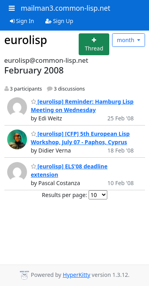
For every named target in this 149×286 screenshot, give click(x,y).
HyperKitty (76, 274)
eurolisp (25, 39)
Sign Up (59, 21)
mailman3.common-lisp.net (65, 8)
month (126, 40)
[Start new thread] (94, 44)
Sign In (22, 21)
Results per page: (64, 195)
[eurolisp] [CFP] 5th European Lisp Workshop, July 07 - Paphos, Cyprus (80, 138)
